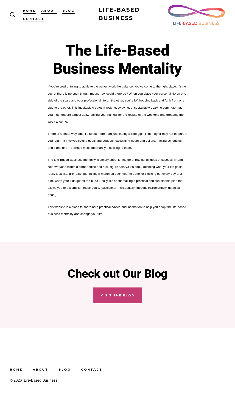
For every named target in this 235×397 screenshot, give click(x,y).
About (49, 10)
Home (29, 10)
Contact (33, 19)
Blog (68, 10)
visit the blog (117, 295)
